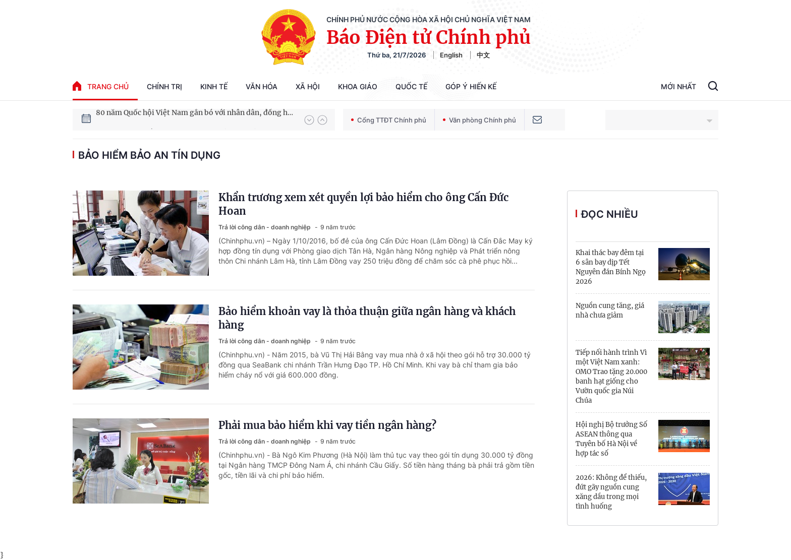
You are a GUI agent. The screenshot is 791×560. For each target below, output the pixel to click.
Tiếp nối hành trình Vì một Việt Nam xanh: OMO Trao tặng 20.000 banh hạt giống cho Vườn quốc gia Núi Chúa (611, 376)
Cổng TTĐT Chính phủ (388, 120)
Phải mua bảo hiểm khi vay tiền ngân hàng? (327, 425)
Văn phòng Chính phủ (479, 120)
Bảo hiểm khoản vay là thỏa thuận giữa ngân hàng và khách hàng (367, 318)
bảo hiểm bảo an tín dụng (149, 155)
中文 (483, 55)
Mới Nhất (678, 86)
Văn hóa (261, 86)
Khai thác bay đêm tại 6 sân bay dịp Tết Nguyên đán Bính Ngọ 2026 (611, 267)
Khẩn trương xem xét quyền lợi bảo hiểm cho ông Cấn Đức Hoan (363, 204)
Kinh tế (214, 86)
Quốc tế (411, 86)
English (451, 55)
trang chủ (101, 86)
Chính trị (164, 86)
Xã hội (308, 86)
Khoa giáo (357, 86)
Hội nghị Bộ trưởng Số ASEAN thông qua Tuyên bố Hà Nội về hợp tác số (611, 439)
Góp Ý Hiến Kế (470, 86)
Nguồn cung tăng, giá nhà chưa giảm (610, 310)
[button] (309, 120)
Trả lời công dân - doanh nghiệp (265, 227)
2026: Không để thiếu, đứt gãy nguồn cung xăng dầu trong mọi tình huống (611, 492)
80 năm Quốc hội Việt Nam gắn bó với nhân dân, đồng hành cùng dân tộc (195, 119)
